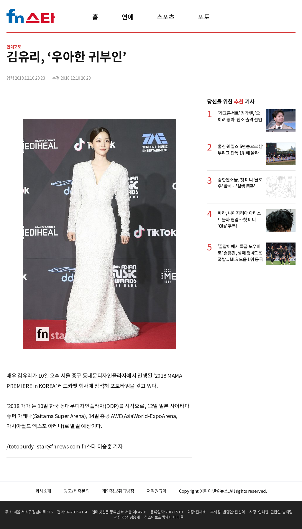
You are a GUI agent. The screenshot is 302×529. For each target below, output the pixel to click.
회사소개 (43, 491)
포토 (203, 17)
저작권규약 (157, 491)
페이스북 (252, 76)
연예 (127, 17)
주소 (290, 76)
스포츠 (165, 17)
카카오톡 (278, 76)
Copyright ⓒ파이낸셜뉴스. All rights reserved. (223, 491)
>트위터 (265, 76)
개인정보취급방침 (118, 491)
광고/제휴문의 (77, 491)
